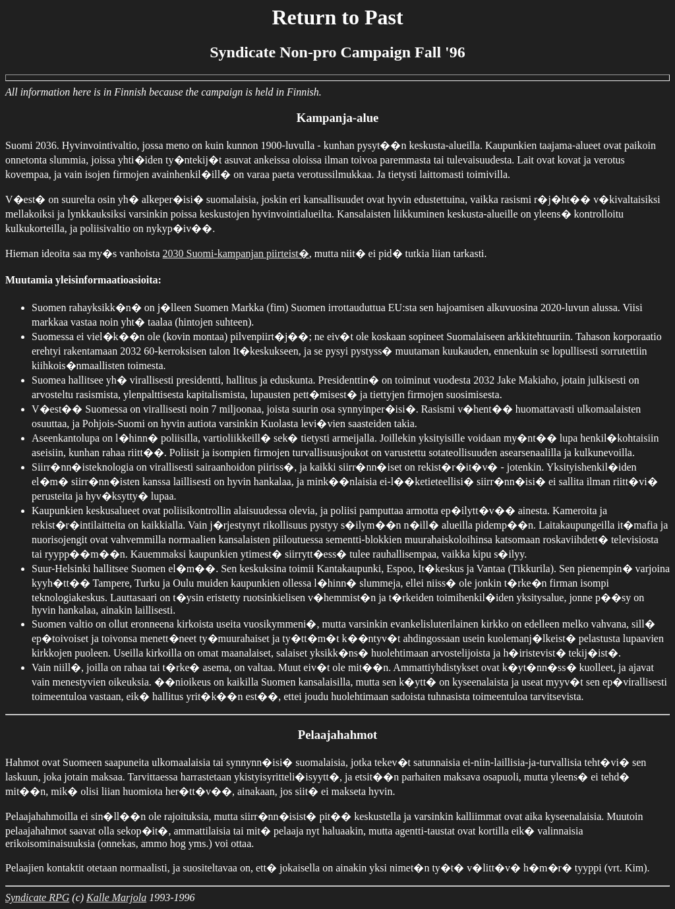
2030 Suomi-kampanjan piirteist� (236, 253)
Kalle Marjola (116, 897)
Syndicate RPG (37, 897)
